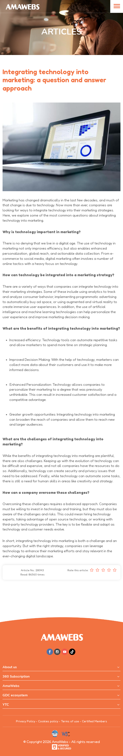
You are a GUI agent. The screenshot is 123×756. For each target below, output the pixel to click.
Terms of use (70, 721)
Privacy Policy (25, 721)
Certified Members (94, 721)
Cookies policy (48, 721)
